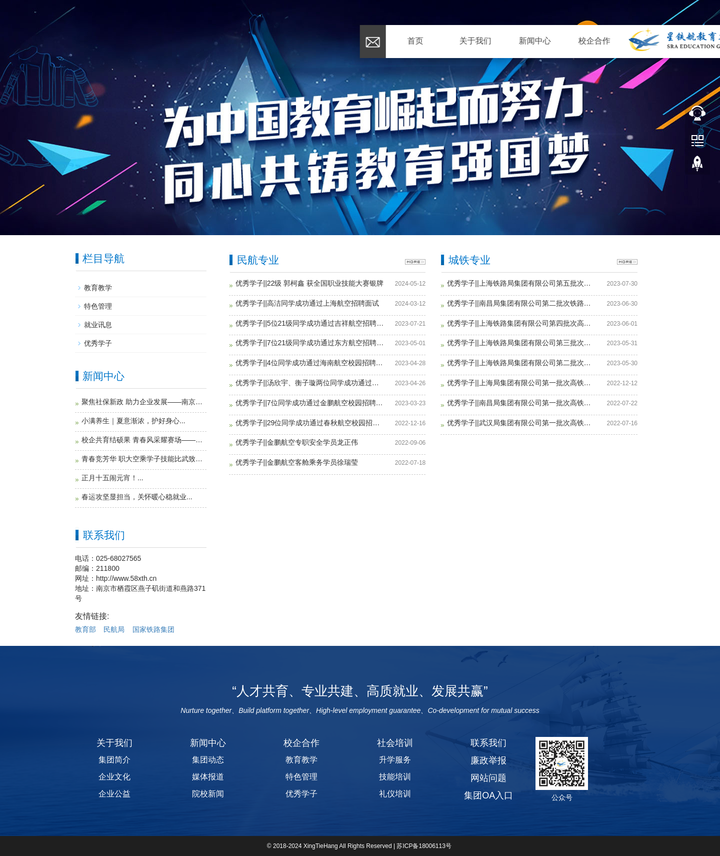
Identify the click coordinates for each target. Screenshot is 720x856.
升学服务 (395, 759)
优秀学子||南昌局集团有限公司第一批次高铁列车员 (521, 403)
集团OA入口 (488, 795)
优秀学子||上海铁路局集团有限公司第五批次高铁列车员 (521, 283)
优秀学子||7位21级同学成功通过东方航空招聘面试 (310, 343)
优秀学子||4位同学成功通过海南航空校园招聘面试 (310, 363)
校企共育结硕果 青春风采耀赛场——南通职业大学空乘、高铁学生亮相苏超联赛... (144, 440)
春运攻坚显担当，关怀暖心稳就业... (137, 497)
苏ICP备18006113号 (424, 845)
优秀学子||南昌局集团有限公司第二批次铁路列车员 (521, 303)
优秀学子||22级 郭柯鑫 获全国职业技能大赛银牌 (310, 283)
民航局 (114, 629)
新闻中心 (211, 41)
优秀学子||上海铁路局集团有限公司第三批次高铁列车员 (521, 343)
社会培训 (450, 41)
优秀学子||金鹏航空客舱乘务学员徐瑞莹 (297, 462)
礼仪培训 (395, 793)
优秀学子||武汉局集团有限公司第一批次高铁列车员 (521, 423)
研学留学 (509, 41)
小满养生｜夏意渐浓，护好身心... (134, 421)
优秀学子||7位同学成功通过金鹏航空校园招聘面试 (310, 403)
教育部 (85, 629)
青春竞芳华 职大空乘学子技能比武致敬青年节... (144, 459)
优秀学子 (98, 343)
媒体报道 (208, 776)
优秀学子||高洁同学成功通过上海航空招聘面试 (307, 303)
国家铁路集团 (153, 629)
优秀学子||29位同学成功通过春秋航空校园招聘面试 (310, 423)
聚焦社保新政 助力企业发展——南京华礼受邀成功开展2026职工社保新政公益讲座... (144, 402)
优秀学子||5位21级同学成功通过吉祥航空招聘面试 (310, 323)
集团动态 (208, 759)
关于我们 (152, 41)
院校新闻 (208, 793)
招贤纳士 (568, 41)
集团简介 (114, 759)
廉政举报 (488, 760)
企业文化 (114, 776)
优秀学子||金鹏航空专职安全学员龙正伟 (297, 442)
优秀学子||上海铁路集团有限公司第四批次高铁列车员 (521, 323)
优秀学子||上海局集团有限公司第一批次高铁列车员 (521, 383)
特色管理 (98, 306)
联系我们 (628, 41)
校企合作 (270, 41)
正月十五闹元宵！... (113, 478)
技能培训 (395, 776)
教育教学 (98, 288)
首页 (92, 41)
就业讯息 (98, 325)
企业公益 (114, 793)
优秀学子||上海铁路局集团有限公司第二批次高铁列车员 (521, 363)
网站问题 (488, 778)
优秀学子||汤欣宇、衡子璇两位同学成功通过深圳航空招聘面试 (310, 383)
